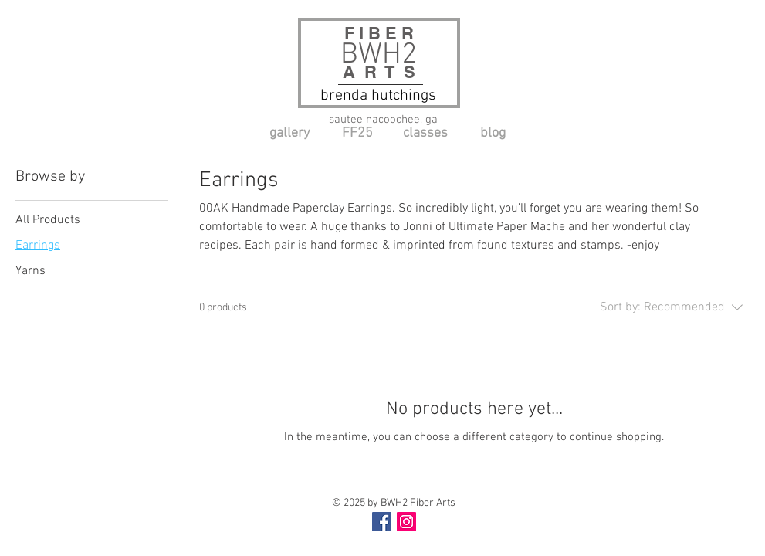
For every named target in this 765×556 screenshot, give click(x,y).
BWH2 (378, 55)
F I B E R (383, 33)
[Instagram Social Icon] (406, 521)
